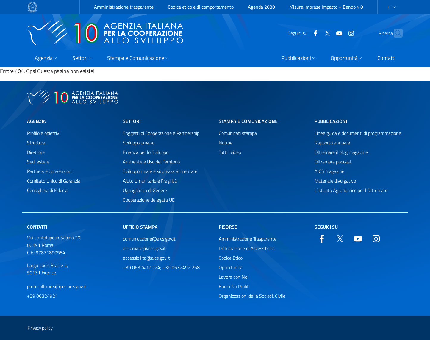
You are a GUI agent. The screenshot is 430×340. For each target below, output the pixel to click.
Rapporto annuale (332, 142)
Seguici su (326, 226)
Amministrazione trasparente (124, 6)
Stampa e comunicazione (248, 121)
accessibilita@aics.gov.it (146, 257)
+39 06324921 (42, 296)
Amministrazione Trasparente (247, 238)
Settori (131, 121)
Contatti (37, 226)
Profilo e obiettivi (43, 133)
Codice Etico (231, 257)
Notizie (225, 142)
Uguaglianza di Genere (145, 190)
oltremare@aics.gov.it (144, 248)
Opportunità (231, 267)
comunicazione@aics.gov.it (149, 238)
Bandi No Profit (234, 286)
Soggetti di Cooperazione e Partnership (161, 133)
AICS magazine (329, 171)
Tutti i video (230, 152)
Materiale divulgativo (335, 180)
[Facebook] (304, 32)
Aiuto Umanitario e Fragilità (150, 180)
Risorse (228, 226)
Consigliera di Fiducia (47, 190)
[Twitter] (316, 32)
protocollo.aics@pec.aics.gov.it (56, 286)
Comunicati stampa (238, 133)
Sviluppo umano (138, 142)
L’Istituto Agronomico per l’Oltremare (351, 190)
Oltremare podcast (333, 161)
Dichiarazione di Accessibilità (247, 248)
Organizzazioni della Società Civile (252, 296)
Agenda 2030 (261, 6)
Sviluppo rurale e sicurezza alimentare (160, 171)
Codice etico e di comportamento (201, 6)
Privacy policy (40, 328)
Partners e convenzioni (49, 171)
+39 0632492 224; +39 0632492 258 (161, 267)
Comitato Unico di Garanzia (53, 180)
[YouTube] (328, 32)
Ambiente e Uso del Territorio (151, 161)
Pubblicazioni (331, 121)
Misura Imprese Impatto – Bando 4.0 (326, 6)
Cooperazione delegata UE (149, 199)
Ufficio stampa (140, 226)
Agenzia (36, 121)
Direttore (36, 152)
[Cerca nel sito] (395, 33)
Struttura (36, 142)
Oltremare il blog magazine (341, 152)
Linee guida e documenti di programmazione (358, 133)
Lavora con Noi (233, 276)
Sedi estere (38, 161)
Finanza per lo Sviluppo (145, 152)
